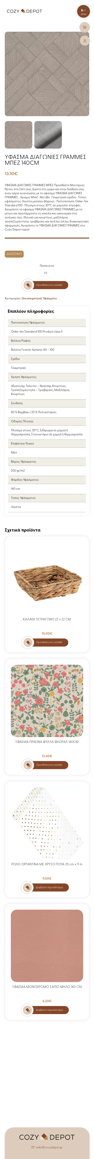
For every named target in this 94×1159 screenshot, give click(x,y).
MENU (83, 11)
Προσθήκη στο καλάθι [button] (49, 642)
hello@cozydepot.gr (49, 1147)
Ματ (14, 452)
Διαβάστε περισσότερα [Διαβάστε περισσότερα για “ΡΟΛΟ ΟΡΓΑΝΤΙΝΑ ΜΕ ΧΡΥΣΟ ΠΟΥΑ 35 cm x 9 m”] (49, 887)
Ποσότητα (47, 266)
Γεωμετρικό (18, 368)
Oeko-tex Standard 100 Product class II (36, 331)
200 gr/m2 (18, 470)
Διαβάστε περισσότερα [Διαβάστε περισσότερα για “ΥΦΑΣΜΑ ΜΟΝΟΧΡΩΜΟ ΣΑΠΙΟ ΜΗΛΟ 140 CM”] (49, 1010)
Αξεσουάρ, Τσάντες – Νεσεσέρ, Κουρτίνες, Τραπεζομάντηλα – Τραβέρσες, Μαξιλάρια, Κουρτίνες (40, 390)
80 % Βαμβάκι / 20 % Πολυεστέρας (34, 412)
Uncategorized (32, 298)
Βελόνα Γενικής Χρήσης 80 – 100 (32, 349)
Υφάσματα (50, 298)
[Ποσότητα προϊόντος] (47, 273)
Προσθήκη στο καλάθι (49, 285)
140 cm (15, 489)
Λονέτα (16, 507)
